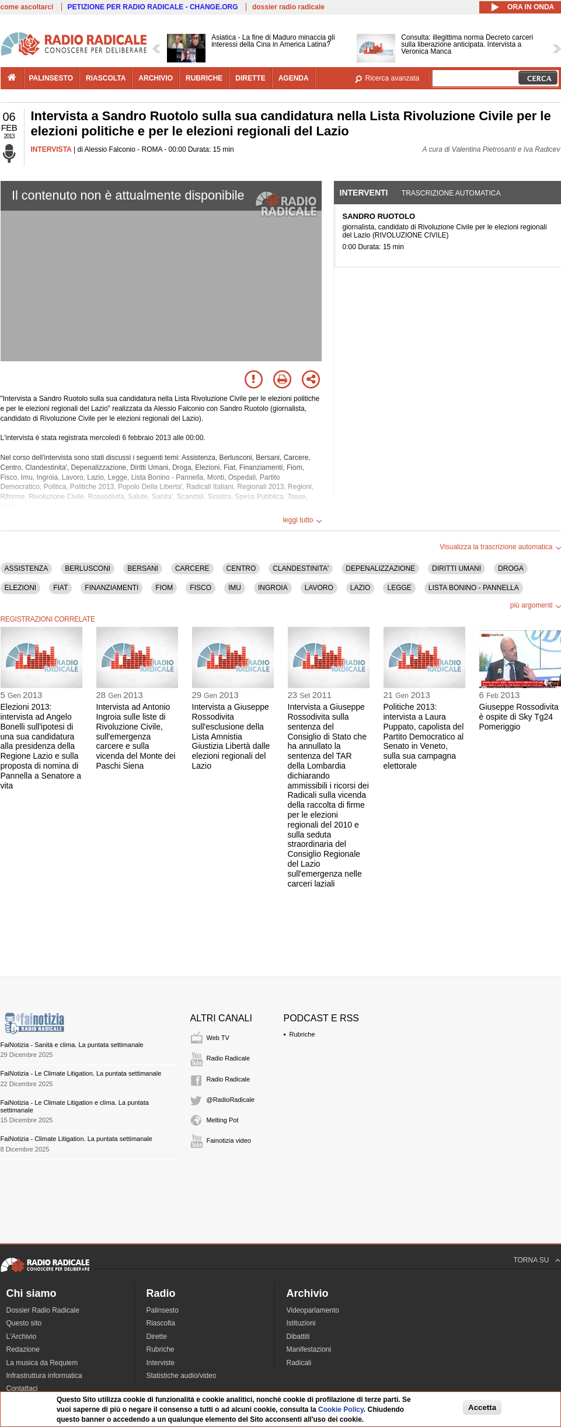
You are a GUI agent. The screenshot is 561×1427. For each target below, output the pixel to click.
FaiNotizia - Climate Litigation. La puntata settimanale (76, 1138)
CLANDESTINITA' (301, 568)
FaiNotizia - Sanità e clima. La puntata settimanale (72, 1044)
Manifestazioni (309, 1349)
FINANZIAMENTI (111, 588)
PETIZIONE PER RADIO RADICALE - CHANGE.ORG (153, 7)
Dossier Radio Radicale (42, 1310)
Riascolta (161, 1323)
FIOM (164, 588)
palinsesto (51, 78)
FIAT (60, 588)
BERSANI (142, 568)
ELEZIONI (21, 588)
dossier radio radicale (288, 7)
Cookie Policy (341, 1409)
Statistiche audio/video (182, 1376)
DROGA (511, 568)
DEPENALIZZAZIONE (380, 568)
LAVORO (319, 588)
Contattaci (22, 1388)
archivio (155, 78)
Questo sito (24, 1323)
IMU (234, 588)
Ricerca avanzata (392, 78)
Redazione (23, 1349)
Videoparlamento (313, 1310)
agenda (293, 78)
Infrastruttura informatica (44, 1376)
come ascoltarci (27, 7)
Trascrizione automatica (451, 193)
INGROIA (273, 588)
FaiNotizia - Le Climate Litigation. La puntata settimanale (81, 1073)
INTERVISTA (51, 149)
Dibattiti (298, 1336)
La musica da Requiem (42, 1363)
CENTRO (241, 568)
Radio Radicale (228, 1058)
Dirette (157, 1336)
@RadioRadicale (231, 1099)
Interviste (161, 1363)
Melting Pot (223, 1120)
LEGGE (399, 588)
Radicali (299, 1363)
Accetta (482, 1407)
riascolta (106, 78)
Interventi (364, 192)
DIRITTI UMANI (456, 568)
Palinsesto (163, 1310)
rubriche (204, 78)
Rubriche (302, 1034)
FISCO (200, 588)
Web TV (218, 1037)
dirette (250, 78)
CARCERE (192, 568)
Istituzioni (301, 1323)
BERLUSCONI (87, 568)
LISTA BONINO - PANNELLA (473, 588)
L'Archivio (21, 1336)
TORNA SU (531, 1260)
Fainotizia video (229, 1140)
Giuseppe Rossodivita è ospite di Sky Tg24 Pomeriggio (519, 716)
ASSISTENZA (26, 568)
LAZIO (360, 588)
